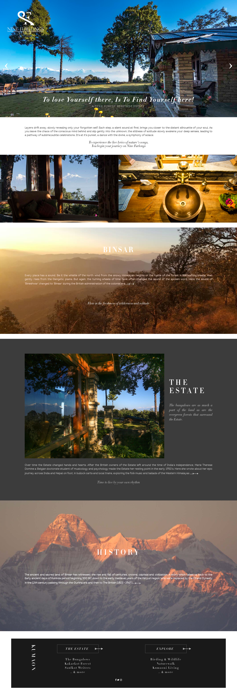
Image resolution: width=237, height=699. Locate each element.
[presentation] (6, 64)
